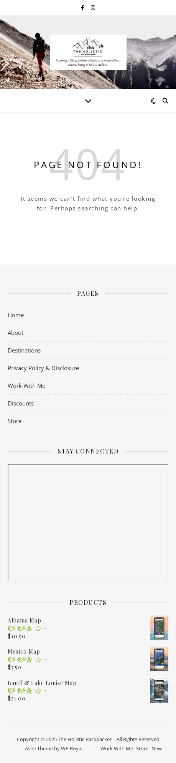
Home (16, 315)
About (15, 332)
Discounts (21, 403)
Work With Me (26, 385)
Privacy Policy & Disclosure (43, 368)
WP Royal (71, 748)
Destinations (24, 350)
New (156, 748)
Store (14, 421)
